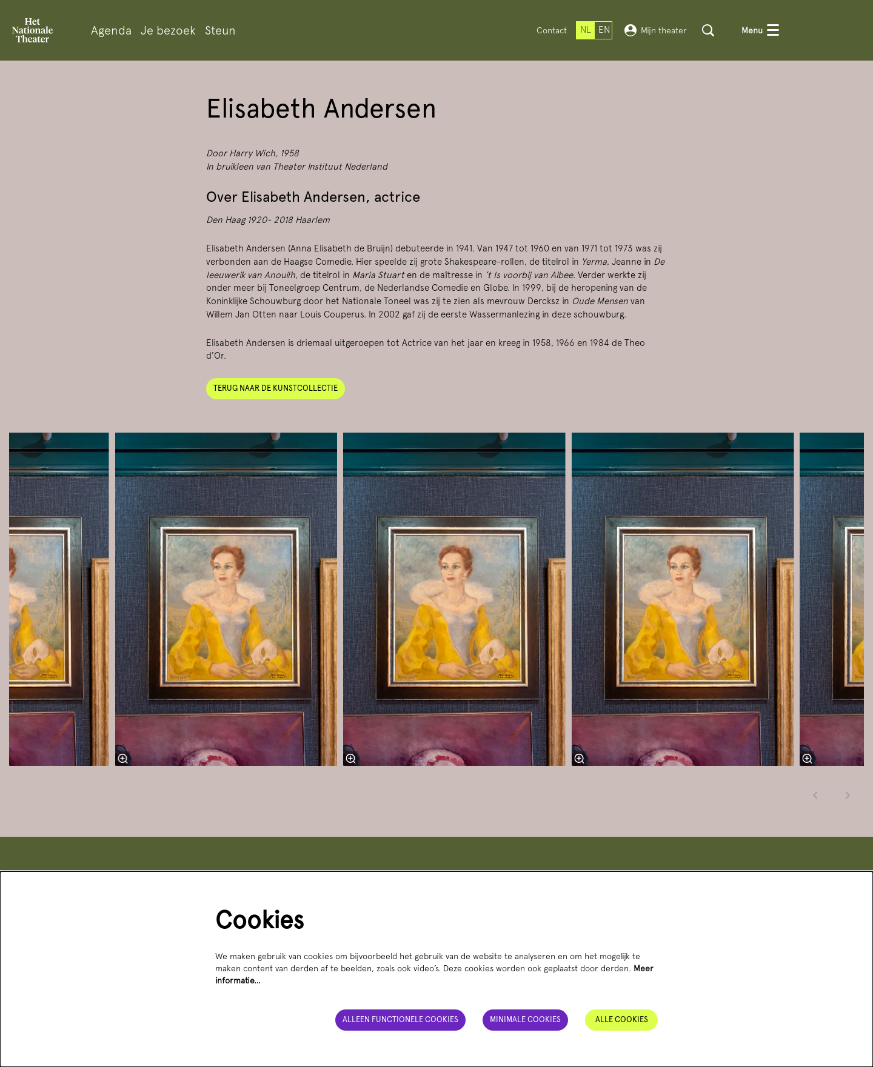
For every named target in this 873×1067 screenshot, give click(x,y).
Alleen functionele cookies (400, 1019)
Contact (552, 30)
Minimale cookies (525, 1019)
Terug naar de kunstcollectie (275, 388)
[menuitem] (111, 30)
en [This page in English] (604, 29)
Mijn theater (655, 30)
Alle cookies (621, 1019)
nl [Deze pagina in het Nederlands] (585, 29)
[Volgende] (848, 795)
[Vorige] (815, 795)
